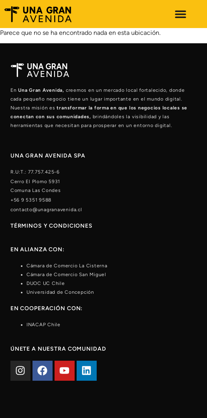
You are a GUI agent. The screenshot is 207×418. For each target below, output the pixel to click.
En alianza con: (37, 249)
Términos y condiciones (51, 225)
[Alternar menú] (180, 14)
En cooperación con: (46, 308)
